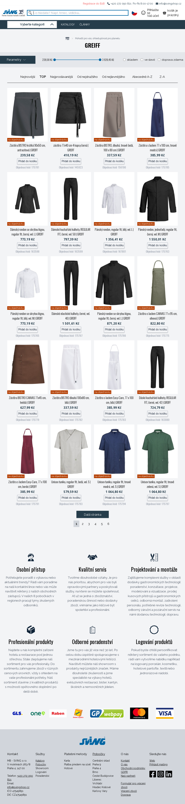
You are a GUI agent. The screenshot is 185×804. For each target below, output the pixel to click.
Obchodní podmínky (133, 768)
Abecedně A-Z (142, 77)
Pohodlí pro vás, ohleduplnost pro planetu (97, 38)
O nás (124, 764)
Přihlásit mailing (158, 764)
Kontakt (125, 760)
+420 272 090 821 (121, 3)
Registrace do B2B (94, 3)
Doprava (126, 794)
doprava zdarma (172, 59)
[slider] (54, 59)
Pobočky (41, 764)
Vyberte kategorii (37, 24)
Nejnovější (27, 77)
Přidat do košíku (27, 161)
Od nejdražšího (87, 77)
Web (152, 760)
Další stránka (92, 514)
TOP (42, 77)
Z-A (162, 77)
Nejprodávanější (61, 77)
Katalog (40, 760)
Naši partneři (128, 775)
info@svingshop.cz (170, 3)
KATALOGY (68, 24)
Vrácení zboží (129, 791)
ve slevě (150, 59)
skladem (132, 59)
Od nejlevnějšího (113, 77)
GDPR (124, 772)
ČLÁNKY (84, 24)
